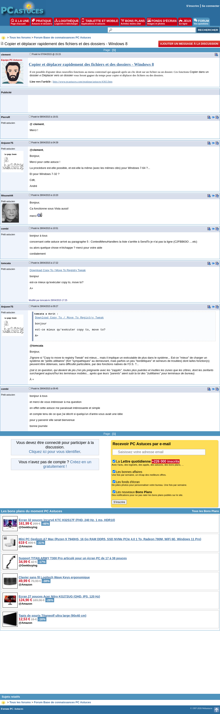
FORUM (201, 21)
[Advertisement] (110, 664)
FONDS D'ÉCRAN (162, 21)
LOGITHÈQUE (67, 21)
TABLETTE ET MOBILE (99, 21)
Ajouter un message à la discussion (189, 43)
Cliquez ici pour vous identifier (54, 451)
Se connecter (210, 6)
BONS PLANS (133, 21)
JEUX (185, 21)
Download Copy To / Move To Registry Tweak (58, 270)
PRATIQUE (42, 21)
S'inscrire (192, 6)
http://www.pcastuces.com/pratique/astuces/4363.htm (83, 81)
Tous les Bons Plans (205, 511)
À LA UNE (20, 21)
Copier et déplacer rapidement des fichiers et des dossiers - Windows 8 (91, 64)
